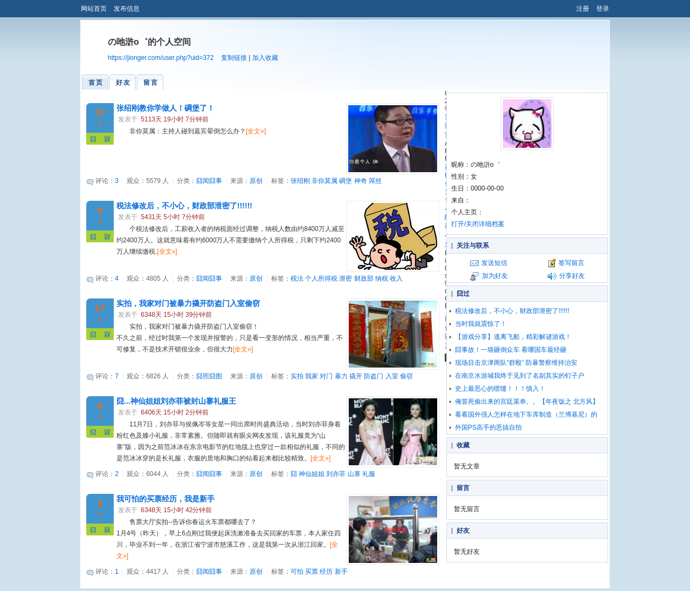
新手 (341, 571)
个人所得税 (321, 278)
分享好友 (572, 276)
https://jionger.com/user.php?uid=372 (160, 58)
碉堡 (345, 181)
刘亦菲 (336, 474)
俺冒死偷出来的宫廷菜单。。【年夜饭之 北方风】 (527, 401)
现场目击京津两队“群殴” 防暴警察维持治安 (516, 362)
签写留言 (571, 263)
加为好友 (495, 276)
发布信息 (127, 8)
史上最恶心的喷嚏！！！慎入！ (500, 388)
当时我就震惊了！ (481, 324)
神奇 (360, 181)
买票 (311, 571)
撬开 (355, 376)
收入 (396, 278)
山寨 (354, 474)
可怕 (297, 571)
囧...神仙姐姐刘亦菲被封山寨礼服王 (176, 401)
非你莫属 (324, 181)
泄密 (345, 278)
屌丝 (375, 181)
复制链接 (234, 58)
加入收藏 (265, 58)
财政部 (364, 278)
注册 (582, 8)
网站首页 (94, 8)
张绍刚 (300, 181)
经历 (326, 571)
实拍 (297, 376)
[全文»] (256, 131)
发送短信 (494, 263)
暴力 (341, 376)
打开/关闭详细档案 (478, 224)
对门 (326, 376)
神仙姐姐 (312, 474)
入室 (391, 376)
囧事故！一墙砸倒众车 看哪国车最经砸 (511, 350)
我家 (311, 376)
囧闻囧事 (209, 181)
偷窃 (406, 376)
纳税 (381, 278)
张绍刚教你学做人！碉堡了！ (165, 108)
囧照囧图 (209, 376)
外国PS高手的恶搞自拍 (488, 427)
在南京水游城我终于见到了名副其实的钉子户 (519, 375)
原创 (256, 181)
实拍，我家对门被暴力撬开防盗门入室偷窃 (188, 303)
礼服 (368, 474)
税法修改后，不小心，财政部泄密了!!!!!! (184, 205)
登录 (602, 8)
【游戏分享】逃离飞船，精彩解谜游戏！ (513, 337)
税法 (297, 278)
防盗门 (373, 376)
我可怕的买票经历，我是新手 (165, 498)
